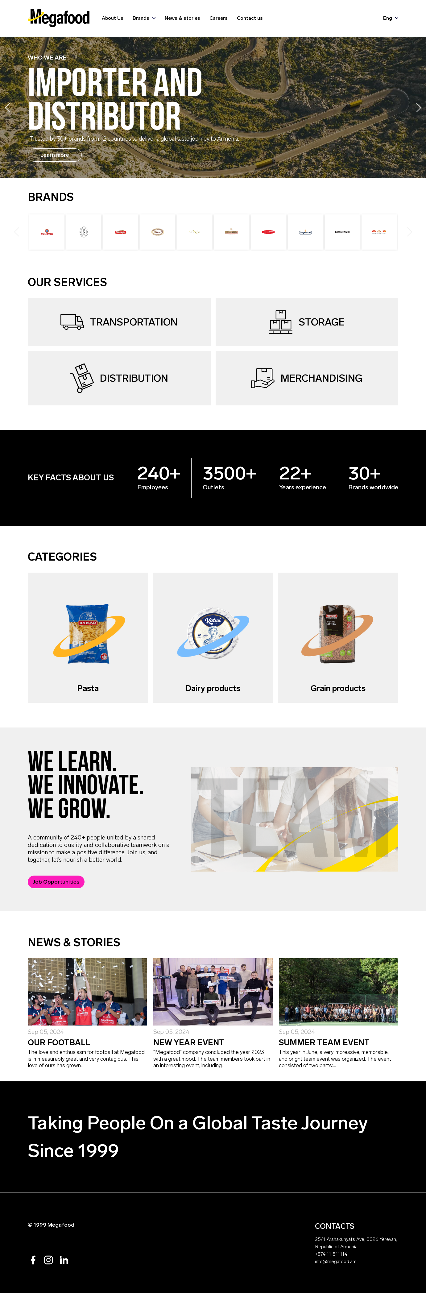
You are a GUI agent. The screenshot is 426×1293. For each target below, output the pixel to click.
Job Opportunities (56, 881)
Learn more (54, 154)
